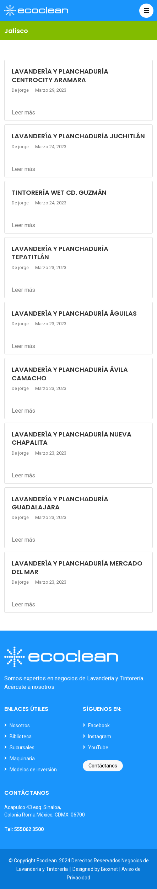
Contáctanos (102, 765)
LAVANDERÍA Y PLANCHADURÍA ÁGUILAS (74, 313)
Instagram (99, 736)
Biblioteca (21, 736)
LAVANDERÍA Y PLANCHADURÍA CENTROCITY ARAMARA (60, 75)
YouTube (98, 747)
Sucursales (22, 747)
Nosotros (20, 725)
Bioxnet (109, 869)
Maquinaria (22, 758)
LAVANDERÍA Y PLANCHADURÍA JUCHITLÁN (78, 136)
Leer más (23, 112)
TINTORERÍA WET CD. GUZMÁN (59, 192)
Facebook (99, 725)
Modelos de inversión (33, 769)
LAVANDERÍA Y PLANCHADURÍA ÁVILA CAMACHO (70, 373)
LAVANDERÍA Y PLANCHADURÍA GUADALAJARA (60, 503)
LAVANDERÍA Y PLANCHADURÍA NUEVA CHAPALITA (71, 438)
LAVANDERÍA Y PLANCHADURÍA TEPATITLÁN (60, 252)
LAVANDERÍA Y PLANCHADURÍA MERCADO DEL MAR (77, 567)
